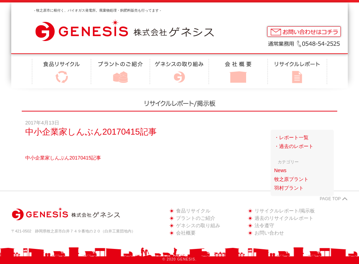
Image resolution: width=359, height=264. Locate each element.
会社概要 (186, 233)
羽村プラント (289, 188)
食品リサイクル (193, 211)
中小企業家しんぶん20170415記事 (63, 158)
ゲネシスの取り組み (198, 225)
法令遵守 (264, 225)
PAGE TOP (330, 198)
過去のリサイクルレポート (284, 218)
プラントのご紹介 (195, 218)
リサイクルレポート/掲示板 (285, 211)
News (280, 170)
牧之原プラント (291, 179)
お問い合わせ (269, 233)
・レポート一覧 (291, 137)
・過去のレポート (293, 146)
